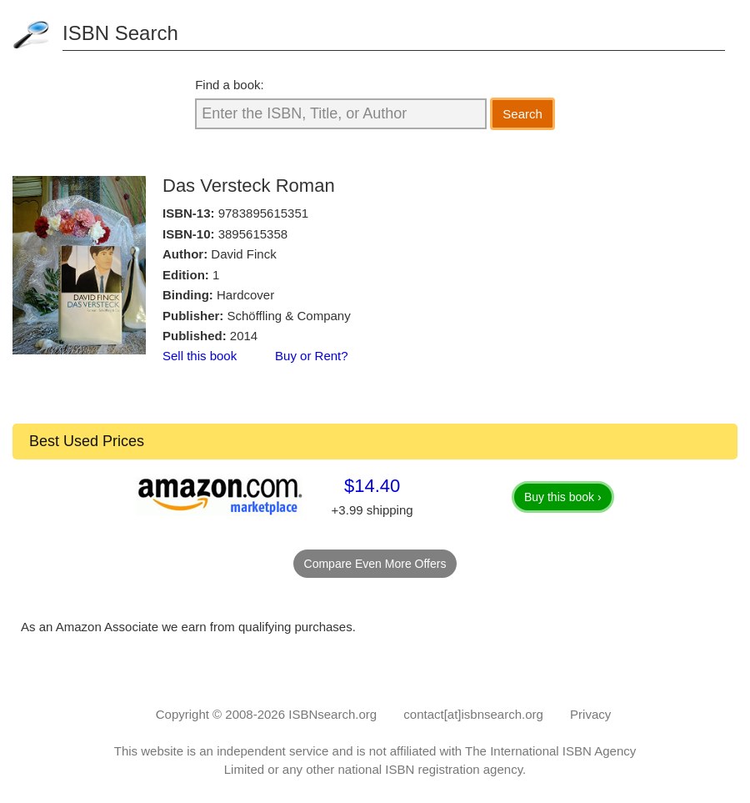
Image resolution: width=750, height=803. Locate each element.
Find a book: (229, 85)
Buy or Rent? (311, 356)
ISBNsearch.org (332, 714)
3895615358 (253, 234)
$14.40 (372, 485)
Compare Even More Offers (375, 563)
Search (522, 114)
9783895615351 (263, 213)
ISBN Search (120, 33)
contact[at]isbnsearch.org (473, 714)
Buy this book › (563, 497)
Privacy (590, 714)
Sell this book (199, 356)
